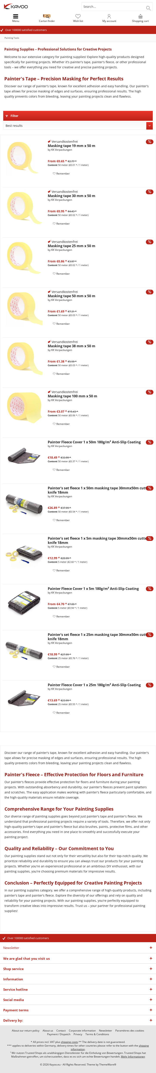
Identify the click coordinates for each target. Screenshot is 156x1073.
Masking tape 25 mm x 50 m (71, 246)
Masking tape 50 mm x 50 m (71, 296)
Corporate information (82, 1030)
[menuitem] (140, 18)
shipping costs (69, 1042)
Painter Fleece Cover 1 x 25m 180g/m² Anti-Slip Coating (94, 685)
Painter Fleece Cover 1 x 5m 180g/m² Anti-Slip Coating (93, 588)
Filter (12, 116)
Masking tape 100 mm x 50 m (72, 396)
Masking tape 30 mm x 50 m (71, 196)
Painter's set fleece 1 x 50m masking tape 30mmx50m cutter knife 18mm (99, 490)
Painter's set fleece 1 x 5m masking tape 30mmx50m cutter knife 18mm (98, 540)
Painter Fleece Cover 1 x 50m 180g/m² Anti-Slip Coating (94, 442)
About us (48, 1030)
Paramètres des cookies (129, 1030)
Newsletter (105, 1030)
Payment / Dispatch (58, 1034)
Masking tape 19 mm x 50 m (71, 146)
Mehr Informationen (133, 1056)
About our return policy (25, 1030)
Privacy (78, 1034)
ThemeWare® (107, 1064)
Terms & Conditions (97, 1034)
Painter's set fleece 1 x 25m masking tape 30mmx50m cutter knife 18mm (99, 636)
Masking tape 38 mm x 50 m (71, 346)
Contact (61, 1030)
